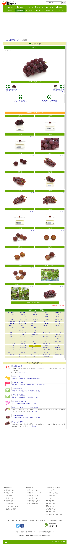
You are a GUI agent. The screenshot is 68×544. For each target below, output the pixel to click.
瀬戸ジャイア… (46, 332)
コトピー (11, 325)
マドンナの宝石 (46, 349)
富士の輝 (23, 343)
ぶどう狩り (51, 495)
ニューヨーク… (58, 336)
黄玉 (59, 314)
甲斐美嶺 (47, 319)
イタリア (23, 314)
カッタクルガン (58, 319)
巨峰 (35, 321)
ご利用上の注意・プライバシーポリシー (29, 520)
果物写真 (20, 10)
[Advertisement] (34, 26)
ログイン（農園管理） (54, 514)
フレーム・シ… (46, 343)
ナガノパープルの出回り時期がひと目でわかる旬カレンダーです (28, 384)
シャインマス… (58, 328)
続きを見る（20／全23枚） (43, 302)
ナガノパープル (35, 336)
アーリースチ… (11, 314)
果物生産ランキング (33, 490)
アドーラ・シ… (58, 312)
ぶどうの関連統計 (17, 388)
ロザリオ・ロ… (23, 356)
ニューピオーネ (46, 336)
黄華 (47, 314)
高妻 (23, 334)
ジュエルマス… (23, 330)
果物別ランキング (33, 495)
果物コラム (30, 10)
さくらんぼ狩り (53, 493)
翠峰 (35, 330)
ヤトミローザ (11, 352)
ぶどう (19, 40)
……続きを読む (22, 372)
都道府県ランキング (33, 498)
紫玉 (35, 328)
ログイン (59, 10)
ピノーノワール (11, 343)
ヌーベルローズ (11, 338)
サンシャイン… (11, 328)
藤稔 (35, 343)
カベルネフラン (11, 321)
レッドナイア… (46, 354)
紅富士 (58, 345)
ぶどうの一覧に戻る (20, 101)
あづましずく (47, 312)
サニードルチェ (35, 325)
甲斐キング (58, 317)
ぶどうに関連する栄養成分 (19, 401)
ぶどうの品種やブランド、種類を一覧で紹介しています (26, 417)
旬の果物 (9, 495)
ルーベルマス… (11, 354)
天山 (47, 334)
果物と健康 (50, 511)
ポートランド (23, 347)
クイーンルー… (23, 323)
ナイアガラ (23, 336)
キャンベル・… (23, 321)
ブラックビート (23, 345)
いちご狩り (51, 490)
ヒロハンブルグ (11, 341)
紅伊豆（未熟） (50, 265)
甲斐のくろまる (23, 319)
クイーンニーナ (11, 323)
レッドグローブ (23, 354)
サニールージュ (46, 325)
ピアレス (35, 341)
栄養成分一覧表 (11, 509)
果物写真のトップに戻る (49, 101)
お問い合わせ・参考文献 (53, 520)
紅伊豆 (20, 116)
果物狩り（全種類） (53, 487)
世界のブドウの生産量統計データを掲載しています (25, 397)
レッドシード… (35, 354)
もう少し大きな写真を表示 (34, 81)
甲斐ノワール (35, 319)
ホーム (10, 7)
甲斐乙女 (47, 317)
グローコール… (46, 323)
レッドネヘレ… (58, 354)
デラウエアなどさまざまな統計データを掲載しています (26, 391)
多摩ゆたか (35, 334)
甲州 (59, 323)
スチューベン (23, 332)
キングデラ (46, 321)
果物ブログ (39, 10)
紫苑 (23, 328)
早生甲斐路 (46, 356)
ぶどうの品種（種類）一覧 (19, 415)
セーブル (58, 332)
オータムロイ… (23, 317)
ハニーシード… (35, 338)
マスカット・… (58, 347)
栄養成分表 (49, 7)
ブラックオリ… (11, 345)
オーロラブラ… (35, 317)
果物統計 (59, 7)
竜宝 (35, 352)
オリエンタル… (11, 317)
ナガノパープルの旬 (17, 382)
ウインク (35, 314)
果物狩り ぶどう (17, 376)
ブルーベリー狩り (54, 498)
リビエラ (23, 352)
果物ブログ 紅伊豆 (17, 422)
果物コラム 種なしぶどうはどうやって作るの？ (25, 407)
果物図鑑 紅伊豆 (17, 366)
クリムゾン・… (35, 323)
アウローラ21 (11, 312)
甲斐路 (11, 319)
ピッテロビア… (58, 341)
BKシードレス (23, 341)
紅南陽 (46, 345)
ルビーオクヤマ (46, 352)
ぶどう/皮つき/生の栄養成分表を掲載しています (24, 403)
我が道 (34, 356)
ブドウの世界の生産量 (18, 395)
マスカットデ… (11, 349)
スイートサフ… (46, 330)
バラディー (58, 338)
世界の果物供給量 (33, 503)
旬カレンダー (39, 7)
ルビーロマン (58, 352)
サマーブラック (58, 325)
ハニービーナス (46, 338)
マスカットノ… (23, 349)
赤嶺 (35, 332)
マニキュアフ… (58, 349)
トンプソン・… (11, 336)
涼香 (11, 332)
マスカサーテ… (46, 347)
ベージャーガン (11, 347)
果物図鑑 (20, 7)
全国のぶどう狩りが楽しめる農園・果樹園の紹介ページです (27, 378)
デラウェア (58, 334)
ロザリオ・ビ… (11, 356)
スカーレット (58, 330)
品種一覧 (49, 10)
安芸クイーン (23, 312)
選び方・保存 (29, 7)
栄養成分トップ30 (12, 506)
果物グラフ (9, 498)
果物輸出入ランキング (34, 493)
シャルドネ (11, 330)
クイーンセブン (58, 321)
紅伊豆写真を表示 (11, 90)
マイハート (35, 347)
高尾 (11, 334)
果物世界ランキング (33, 501)
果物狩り (10, 10)
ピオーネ (47, 341)
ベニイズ (8, 92)
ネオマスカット (23, 338)
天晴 (35, 312)
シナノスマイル (46, 328)
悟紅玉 (23, 325)
